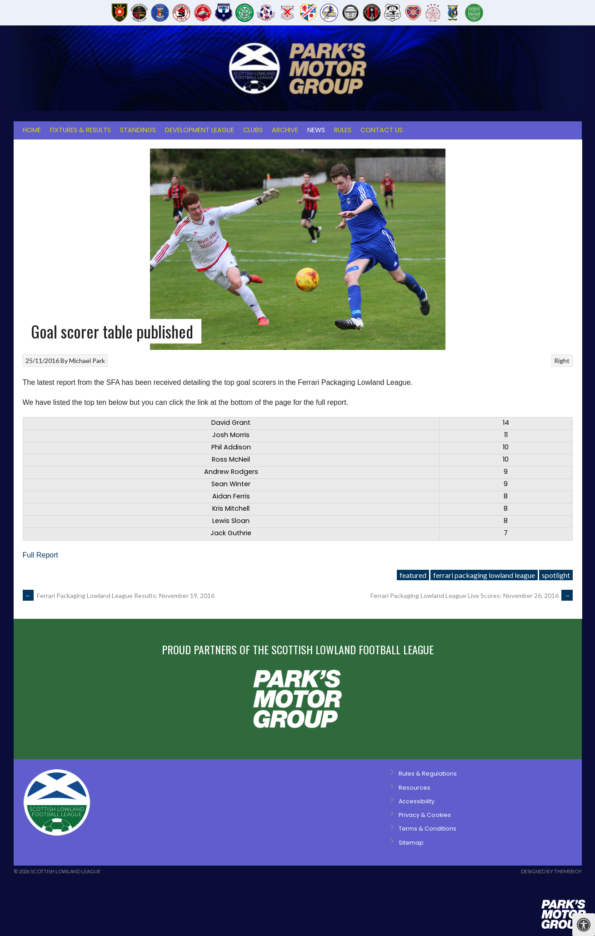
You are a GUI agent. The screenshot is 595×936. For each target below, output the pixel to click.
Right (562, 360)
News (316, 129)
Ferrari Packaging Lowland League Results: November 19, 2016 (119, 595)
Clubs (253, 129)
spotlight (556, 575)
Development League (199, 129)
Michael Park (87, 360)
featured (413, 575)
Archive (285, 129)
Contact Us (381, 129)
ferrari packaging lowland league (484, 575)
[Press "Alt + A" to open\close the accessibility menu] (583, 924)
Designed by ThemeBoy (551, 871)
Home (32, 129)
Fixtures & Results (80, 129)
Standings (138, 129)
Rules (342, 129)
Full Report (40, 555)
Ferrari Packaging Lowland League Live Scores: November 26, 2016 (471, 595)
